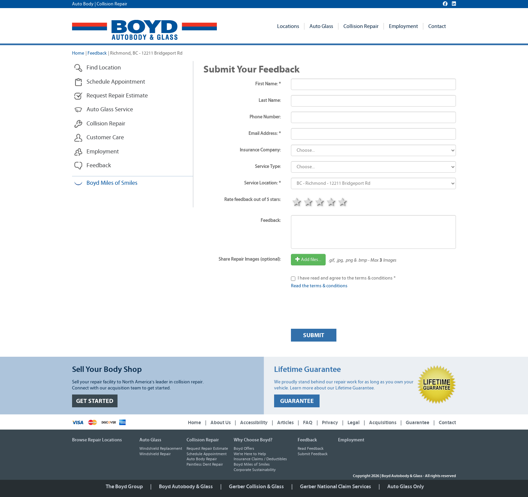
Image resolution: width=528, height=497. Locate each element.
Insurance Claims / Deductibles (260, 459)
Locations (288, 26)
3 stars (319, 202)
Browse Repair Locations (97, 440)
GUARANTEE (297, 401)
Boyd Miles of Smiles (105, 183)
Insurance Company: (260, 150)
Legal (354, 423)
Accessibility (254, 423)
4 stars (331, 202)
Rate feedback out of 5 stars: (252, 199)
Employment (403, 26)
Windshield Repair (155, 454)
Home (78, 53)
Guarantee (417, 423)
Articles (285, 423)
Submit (313, 335)
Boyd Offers (244, 448)
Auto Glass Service (103, 110)
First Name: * (268, 84)
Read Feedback (311, 448)
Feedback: (271, 220)
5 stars (342, 202)
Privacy (330, 423)
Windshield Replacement (160, 448)
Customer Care (99, 138)
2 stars (308, 202)
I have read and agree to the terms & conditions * (347, 278)
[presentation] (342, 310)
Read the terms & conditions (319, 286)
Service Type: (268, 166)
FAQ (307, 423)
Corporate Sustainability (255, 470)
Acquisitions (382, 423)
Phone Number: (265, 117)
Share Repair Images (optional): (250, 259)
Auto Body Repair (202, 459)
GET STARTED (94, 401)
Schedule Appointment (109, 82)
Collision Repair (360, 26)
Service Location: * (262, 183)
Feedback (97, 53)
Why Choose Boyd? (253, 440)
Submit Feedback (313, 454)
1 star (296, 202)
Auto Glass (321, 26)
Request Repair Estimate (111, 96)
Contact (437, 26)
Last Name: (270, 100)
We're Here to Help (250, 454)
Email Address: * (265, 133)
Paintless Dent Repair (205, 464)
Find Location (97, 68)
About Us (220, 423)
